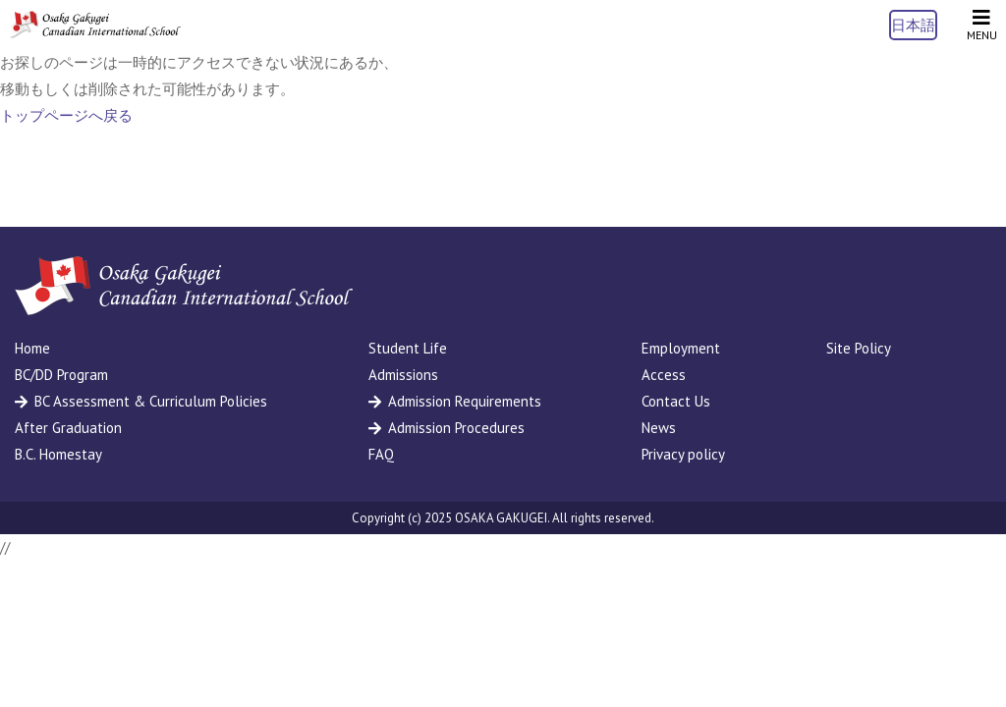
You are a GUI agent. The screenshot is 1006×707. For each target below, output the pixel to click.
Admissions (403, 374)
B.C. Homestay (58, 454)
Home (32, 348)
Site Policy (858, 348)
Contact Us (676, 401)
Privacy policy (683, 454)
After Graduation (68, 427)
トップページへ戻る (66, 115)
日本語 (913, 25)
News (659, 427)
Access (664, 374)
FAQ (381, 454)
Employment (681, 348)
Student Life (407, 348)
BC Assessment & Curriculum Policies (150, 401)
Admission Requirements (464, 401)
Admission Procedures (456, 427)
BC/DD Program (61, 374)
